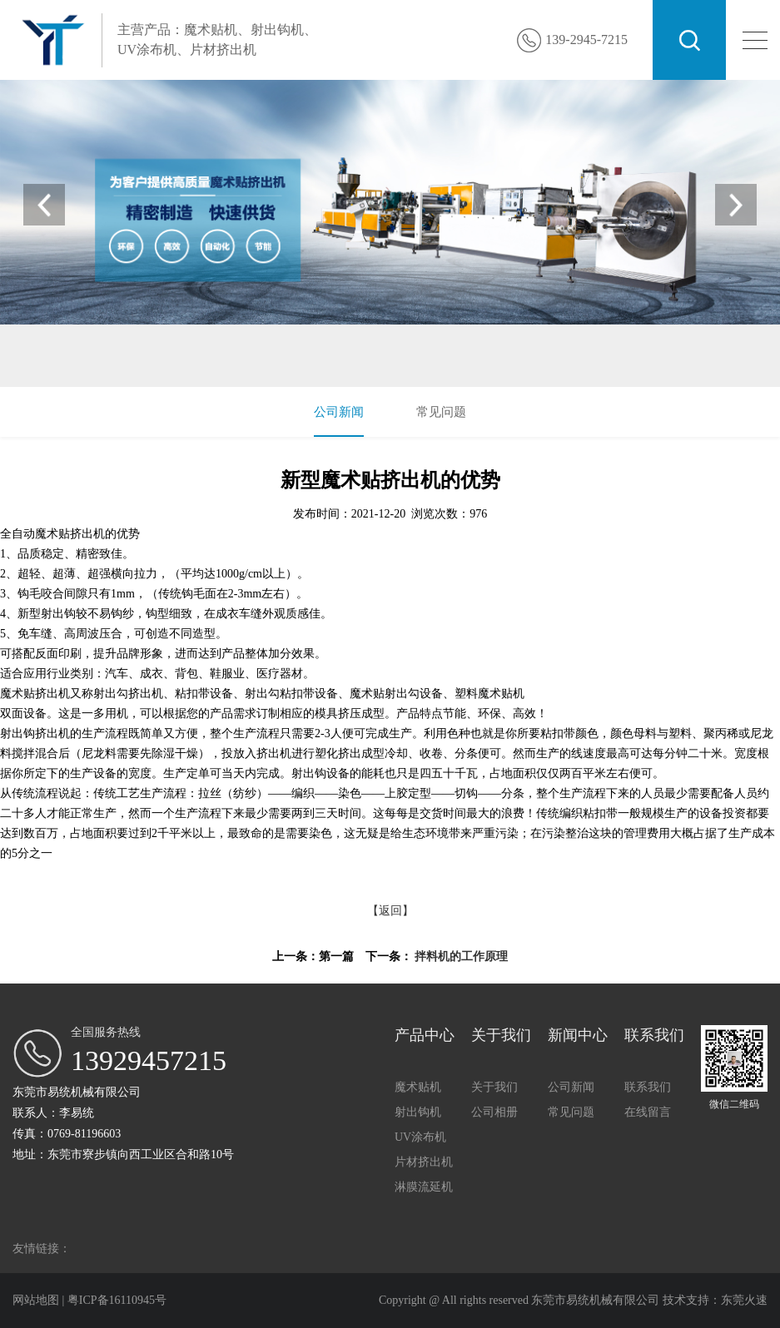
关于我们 (494, 1087)
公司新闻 (339, 412)
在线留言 (647, 1112)
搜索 (689, 40)
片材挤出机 (289, 363)
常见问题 (441, 412)
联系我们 (647, 1087)
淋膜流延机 (424, 1187)
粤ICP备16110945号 (116, 1300)
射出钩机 (168, 363)
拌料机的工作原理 (461, 956)
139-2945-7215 (586, 39)
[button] (736, 204)
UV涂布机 (225, 363)
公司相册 (494, 1112)
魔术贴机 (113, 363)
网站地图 (37, 1300)
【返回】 (390, 910)
